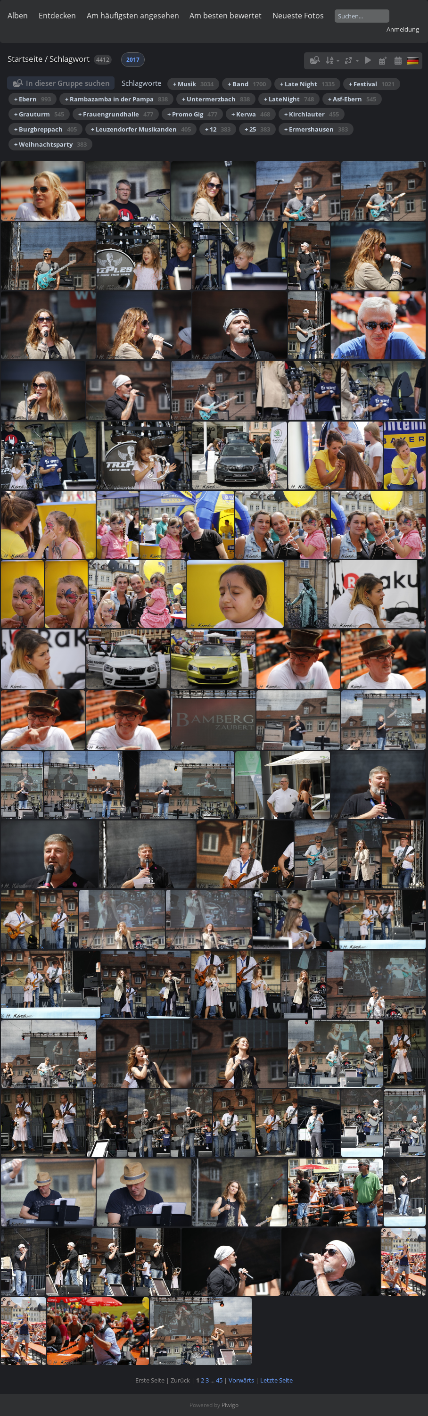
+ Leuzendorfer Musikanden (141, 129)
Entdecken (57, 15)
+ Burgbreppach (45, 129)
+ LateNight (289, 99)
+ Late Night (307, 84)
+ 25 (257, 129)
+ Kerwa (250, 114)
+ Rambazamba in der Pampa (116, 99)
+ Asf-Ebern (352, 99)
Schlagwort (69, 58)
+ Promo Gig (192, 114)
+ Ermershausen (316, 129)
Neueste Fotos (298, 15)
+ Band (247, 84)
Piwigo (230, 1405)
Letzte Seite (276, 1380)
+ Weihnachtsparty (50, 144)
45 (219, 1380)
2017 (133, 60)
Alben (18, 15)
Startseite (25, 58)
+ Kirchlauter (311, 114)
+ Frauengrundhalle (115, 114)
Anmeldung (403, 29)
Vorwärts (241, 1380)
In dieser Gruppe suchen (68, 83)
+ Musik (193, 84)
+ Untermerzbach (216, 99)
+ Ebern (32, 99)
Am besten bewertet (225, 15)
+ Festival (372, 84)
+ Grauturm (39, 114)
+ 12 (217, 129)
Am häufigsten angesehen (133, 15)
